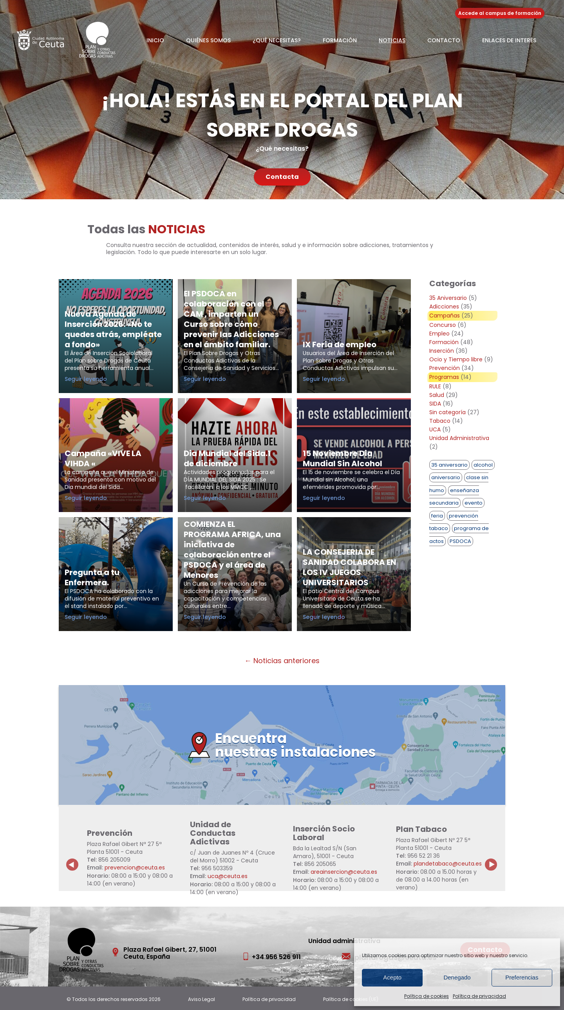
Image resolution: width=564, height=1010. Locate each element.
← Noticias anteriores (282, 661)
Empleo (439, 333)
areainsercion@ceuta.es (344, 872)
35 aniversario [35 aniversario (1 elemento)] (449, 465)
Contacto (443, 40)
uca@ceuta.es (228, 876)
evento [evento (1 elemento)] (474, 503)
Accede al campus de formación (499, 13)
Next (495, 858)
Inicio (155, 40)
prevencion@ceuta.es (135, 867)
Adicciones (444, 306)
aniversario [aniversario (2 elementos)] (445, 477)
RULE (435, 386)
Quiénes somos (208, 40)
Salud (436, 395)
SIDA (435, 404)
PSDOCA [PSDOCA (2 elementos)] (460, 541)
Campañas (444, 315)
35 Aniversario (448, 298)
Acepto (392, 977)
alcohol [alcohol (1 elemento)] (483, 465)
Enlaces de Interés (509, 40)
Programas (444, 377)
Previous (72, 858)
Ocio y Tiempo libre (456, 359)
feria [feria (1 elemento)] (437, 515)
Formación (340, 40)
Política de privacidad (479, 996)
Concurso (442, 325)
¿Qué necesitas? (277, 40)
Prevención (444, 368)
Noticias (392, 40)
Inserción (441, 351)
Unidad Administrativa (459, 438)
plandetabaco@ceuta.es (448, 864)
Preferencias (521, 977)
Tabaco (439, 421)
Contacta (282, 176)
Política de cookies (426, 996)
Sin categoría (447, 412)
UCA (435, 429)
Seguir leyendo (99, 379)
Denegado (456, 977)
